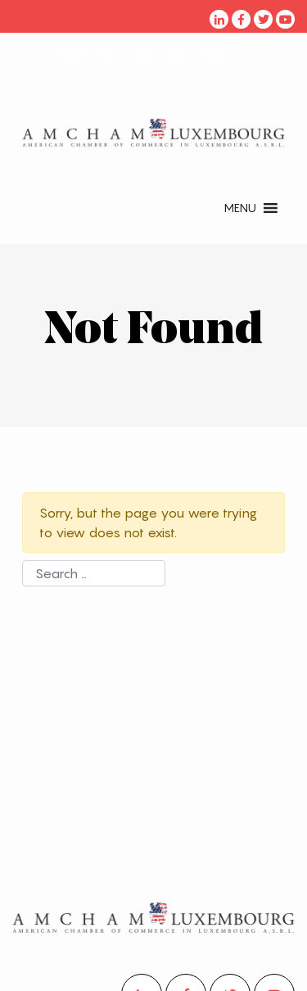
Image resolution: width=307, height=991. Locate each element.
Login (222, 54)
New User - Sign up (120, 54)
